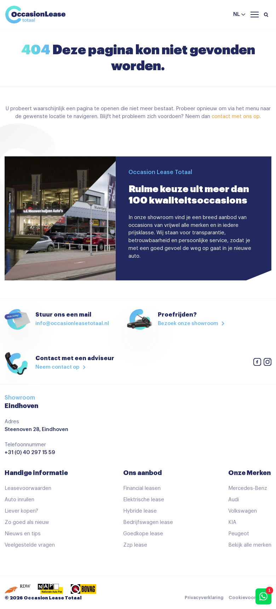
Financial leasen (142, 488)
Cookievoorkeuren (250, 598)
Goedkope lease (143, 533)
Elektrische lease (143, 499)
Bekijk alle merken (249, 545)
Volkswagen (242, 511)
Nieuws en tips (23, 533)
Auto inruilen (19, 499)
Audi (233, 499)
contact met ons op (236, 116)
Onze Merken (249, 473)
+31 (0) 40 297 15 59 (30, 452)
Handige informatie (36, 473)
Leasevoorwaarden (28, 488)
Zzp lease (135, 545)
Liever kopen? (21, 511)
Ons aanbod (142, 473)
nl (236, 14)
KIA (232, 522)
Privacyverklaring (204, 598)
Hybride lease (140, 511)
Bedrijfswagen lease (148, 522)
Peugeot (238, 533)
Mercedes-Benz (247, 488)
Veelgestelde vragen (30, 545)
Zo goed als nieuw (27, 522)
